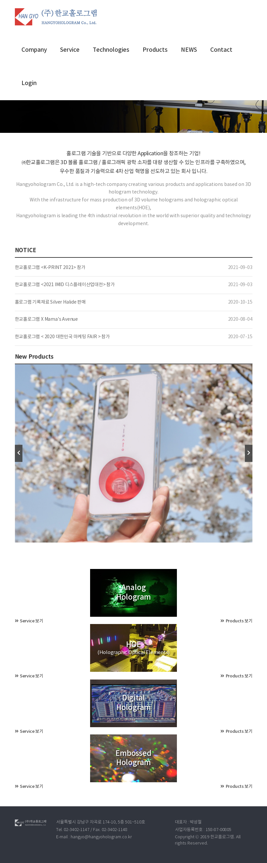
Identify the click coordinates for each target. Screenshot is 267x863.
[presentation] (18, 453)
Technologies (111, 50)
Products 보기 (236, 621)
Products (155, 50)
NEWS (189, 50)
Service (70, 50)
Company (34, 50)
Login (29, 83)
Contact (221, 50)
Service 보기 (29, 621)
